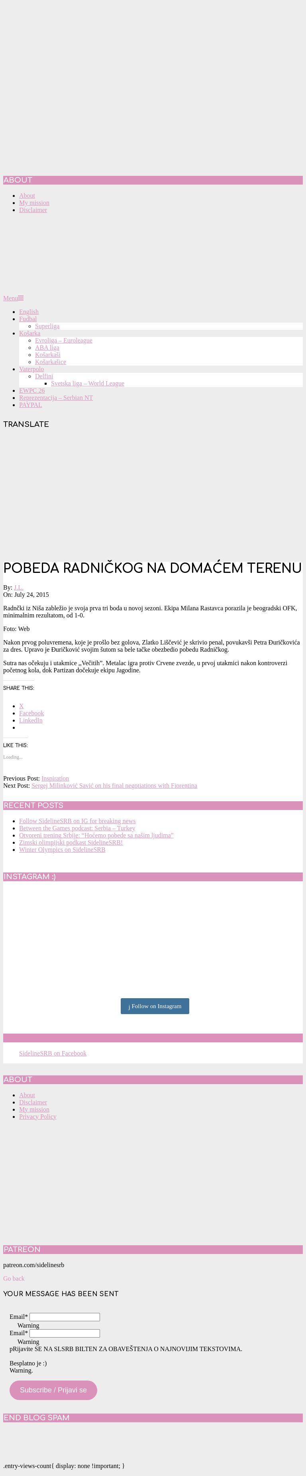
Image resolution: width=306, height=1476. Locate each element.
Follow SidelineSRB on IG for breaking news (77, 821)
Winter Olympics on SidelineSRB (62, 849)
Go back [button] (14, 1278)
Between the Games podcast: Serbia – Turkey (77, 828)
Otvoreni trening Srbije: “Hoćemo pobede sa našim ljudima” (96, 835)
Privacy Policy (38, 1116)
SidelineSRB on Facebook (61, 1038)
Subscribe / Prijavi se (53, 1390)
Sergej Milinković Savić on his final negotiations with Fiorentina (114, 785)
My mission (34, 1109)
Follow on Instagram (155, 1006)
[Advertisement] (153, 496)
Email (19, 1316)
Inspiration (55, 778)
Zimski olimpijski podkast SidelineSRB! (71, 842)
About (27, 1095)
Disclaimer (33, 1102)
